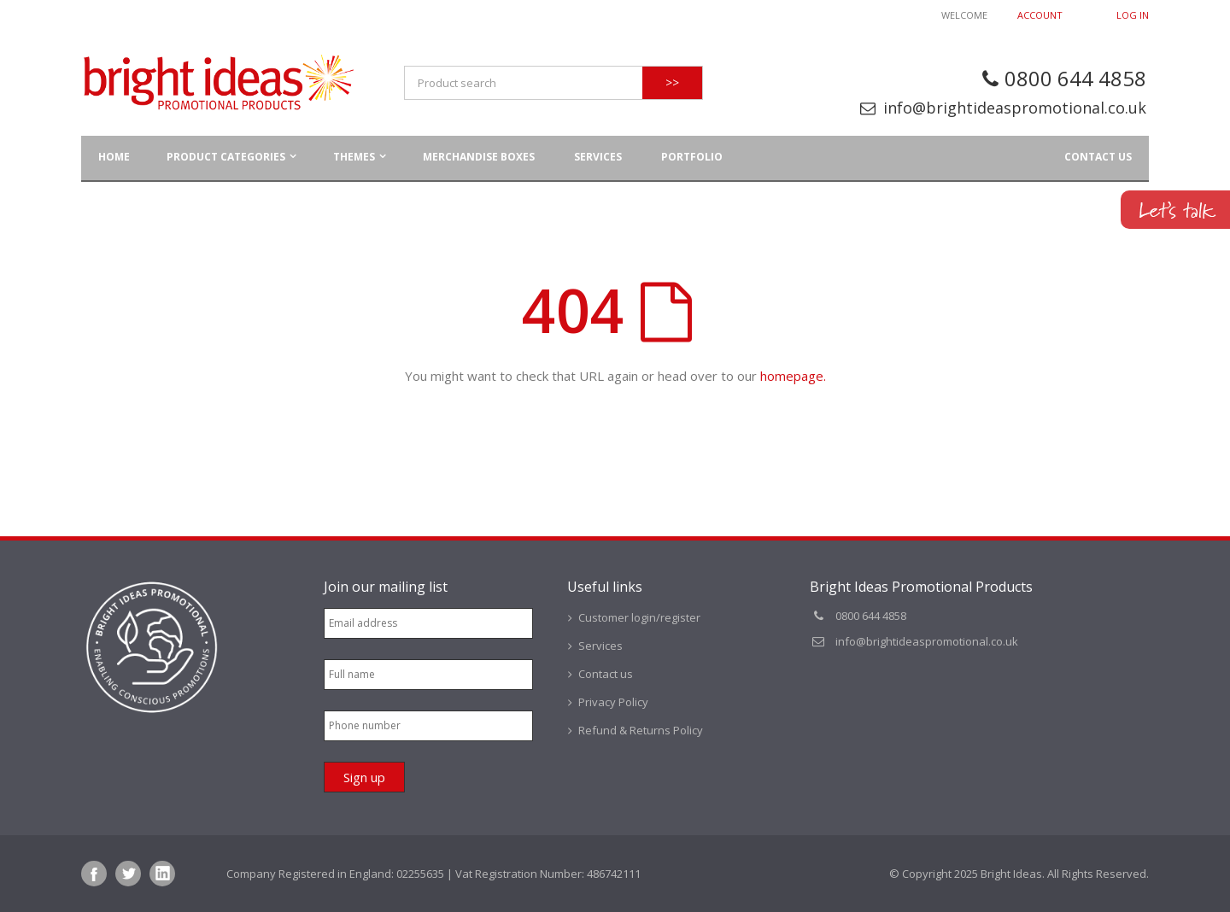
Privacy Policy (613, 702)
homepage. (793, 375)
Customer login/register (639, 617)
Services (598, 156)
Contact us (1098, 156)
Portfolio (692, 156)
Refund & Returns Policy (640, 730)
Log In (1132, 15)
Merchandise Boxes (479, 156)
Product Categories (226, 156)
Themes (354, 156)
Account (1040, 15)
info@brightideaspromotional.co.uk (1014, 107)
